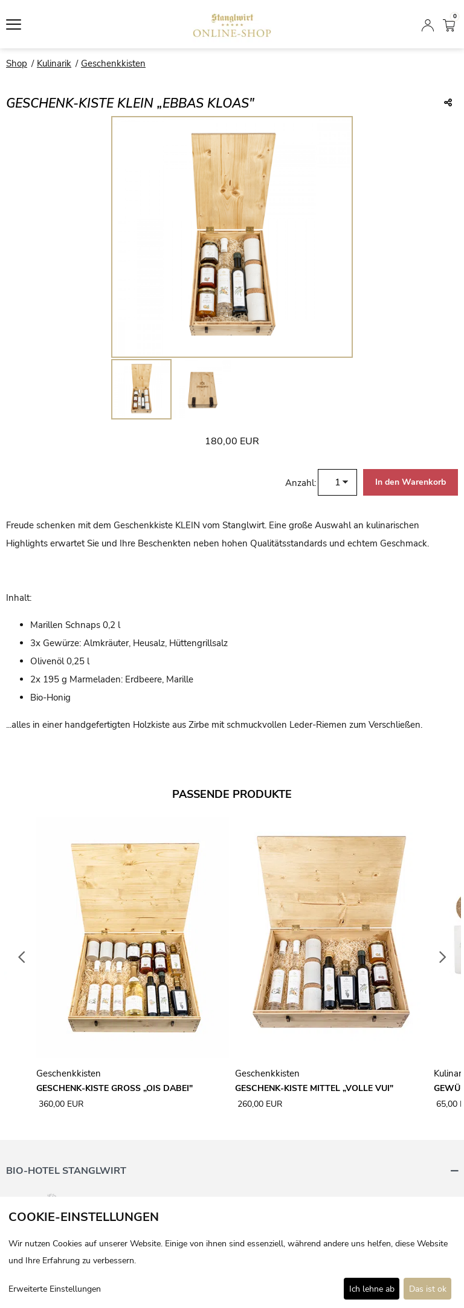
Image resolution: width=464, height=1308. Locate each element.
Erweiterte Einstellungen (54, 1289)
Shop (16, 63)
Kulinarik (54, 63)
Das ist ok (427, 1289)
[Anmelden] (428, 24)
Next (443, 957)
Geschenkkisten (113, 63)
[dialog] (232, 1252)
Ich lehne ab (372, 1289)
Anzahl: (300, 483)
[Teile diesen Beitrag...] (448, 103)
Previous (21, 957)
